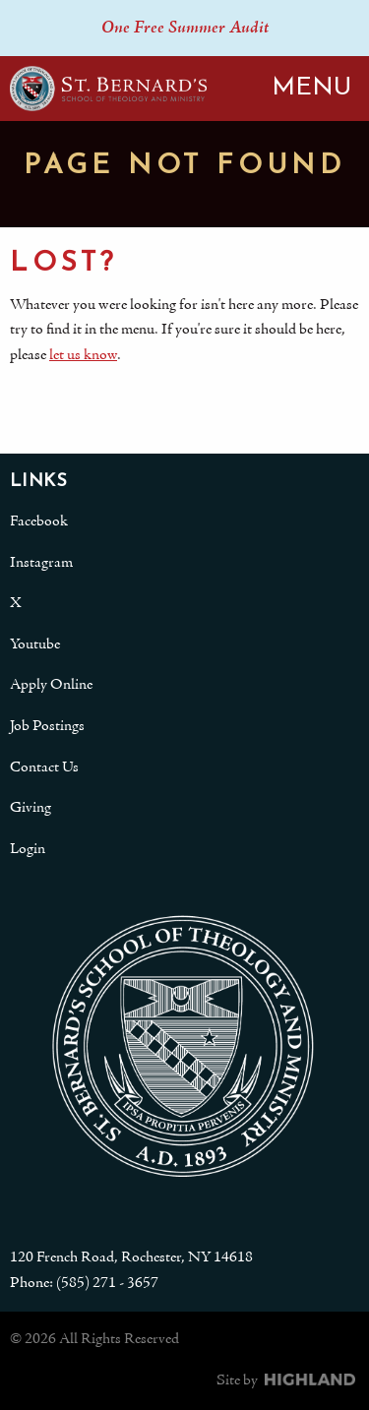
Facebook (39, 521)
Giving (30, 808)
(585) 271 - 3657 (107, 1283)
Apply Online (51, 685)
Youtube (35, 644)
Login (27, 849)
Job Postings (47, 726)
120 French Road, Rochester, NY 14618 (131, 1257)
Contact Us (44, 767)
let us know (83, 355)
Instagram (41, 563)
